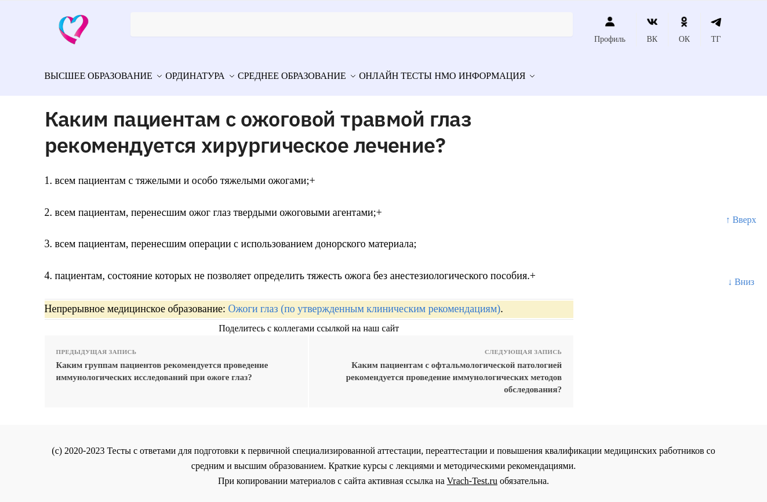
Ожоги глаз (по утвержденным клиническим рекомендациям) (364, 303)
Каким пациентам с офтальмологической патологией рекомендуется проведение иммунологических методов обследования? (454, 372)
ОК (684, 30)
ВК (652, 30)
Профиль (610, 30)
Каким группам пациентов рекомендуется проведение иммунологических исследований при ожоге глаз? (162, 366)
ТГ (716, 30)
